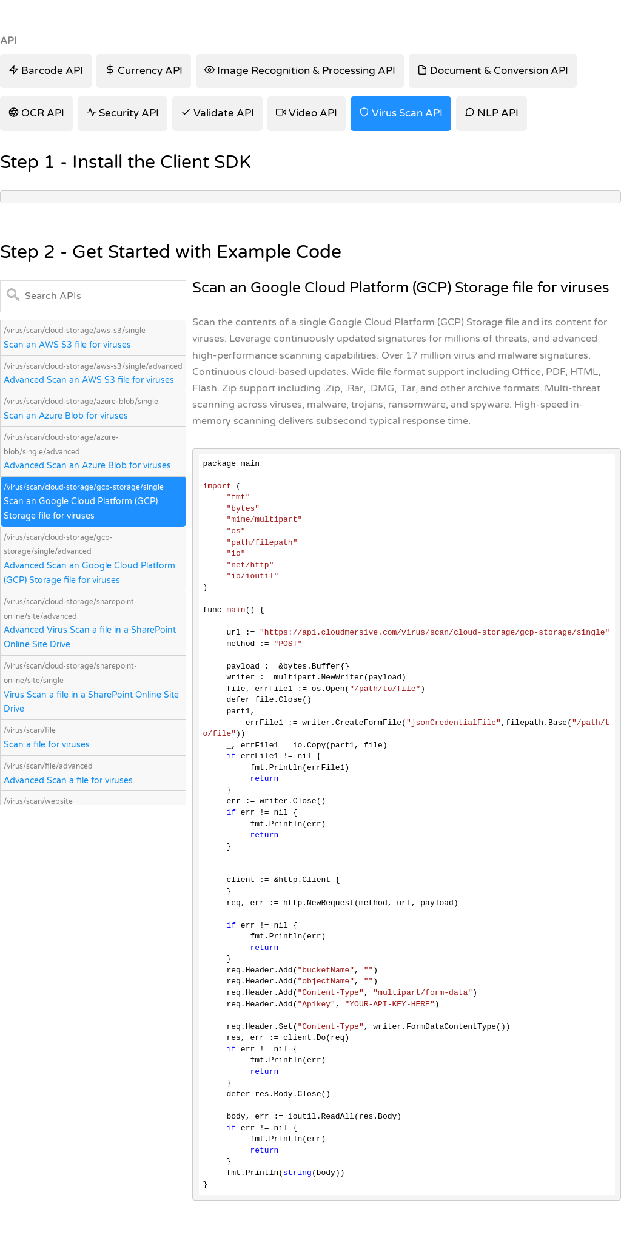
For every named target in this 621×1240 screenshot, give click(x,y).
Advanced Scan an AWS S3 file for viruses (89, 380)
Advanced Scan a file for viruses (68, 780)
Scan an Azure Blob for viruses (66, 416)
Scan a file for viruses (47, 745)
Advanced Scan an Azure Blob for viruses (87, 465)
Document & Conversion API (492, 70)
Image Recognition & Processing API (299, 70)
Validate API (217, 113)
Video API (306, 113)
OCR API (36, 113)
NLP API (492, 113)
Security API (122, 113)
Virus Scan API (401, 113)
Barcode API (45, 70)
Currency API (144, 70)
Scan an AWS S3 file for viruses (67, 345)
